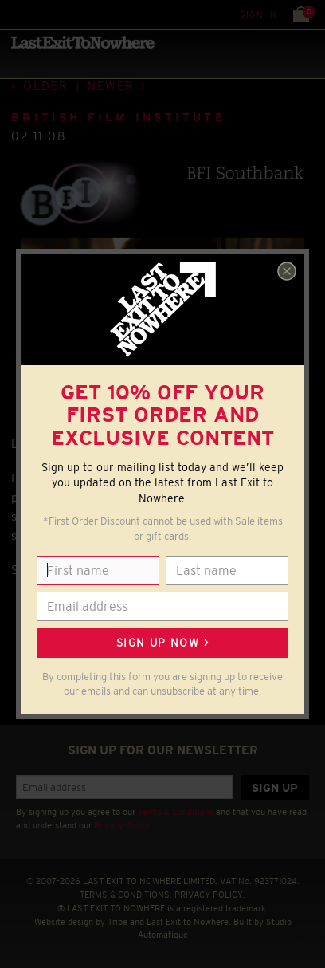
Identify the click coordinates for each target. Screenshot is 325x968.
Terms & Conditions (175, 812)
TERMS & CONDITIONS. (126, 894)
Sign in (258, 14)
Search (47, 14)
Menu (15, 14)
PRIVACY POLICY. (209, 894)
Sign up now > (162, 642)
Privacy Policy (122, 825)
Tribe (117, 922)
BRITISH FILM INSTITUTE (118, 117)
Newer (111, 85)
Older (46, 85)
